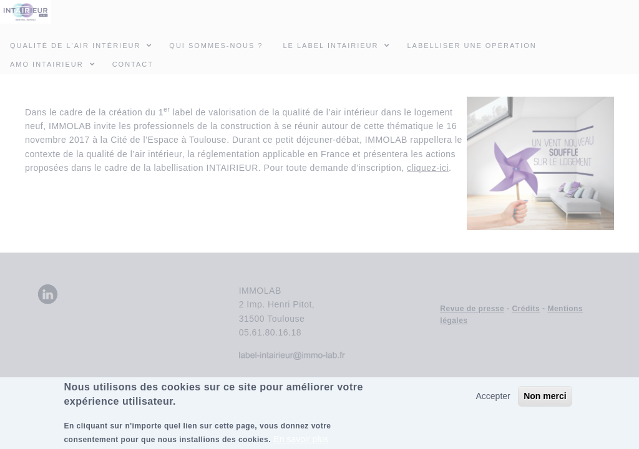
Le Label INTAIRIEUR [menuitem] (330, 45)
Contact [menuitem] (133, 64)
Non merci (545, 402)
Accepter (493, 402)
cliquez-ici (428, 168)
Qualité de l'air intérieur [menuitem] (84, 45)
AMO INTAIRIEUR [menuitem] (56, 63)
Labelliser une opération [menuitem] (471, 45)
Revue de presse (472, 308)
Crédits (526, 308)
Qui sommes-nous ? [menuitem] (216, 45)
